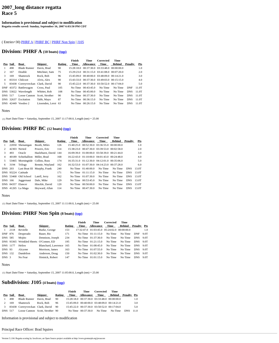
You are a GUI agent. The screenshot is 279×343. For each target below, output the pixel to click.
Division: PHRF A (22, 51)
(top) (62, 52)
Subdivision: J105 (21, 282)
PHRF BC (42, 42)
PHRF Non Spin (63, 42)
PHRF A (27, 42)
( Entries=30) (11, 42)
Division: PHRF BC (24, 128)
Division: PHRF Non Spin (30, 213)
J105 (80, 42)
